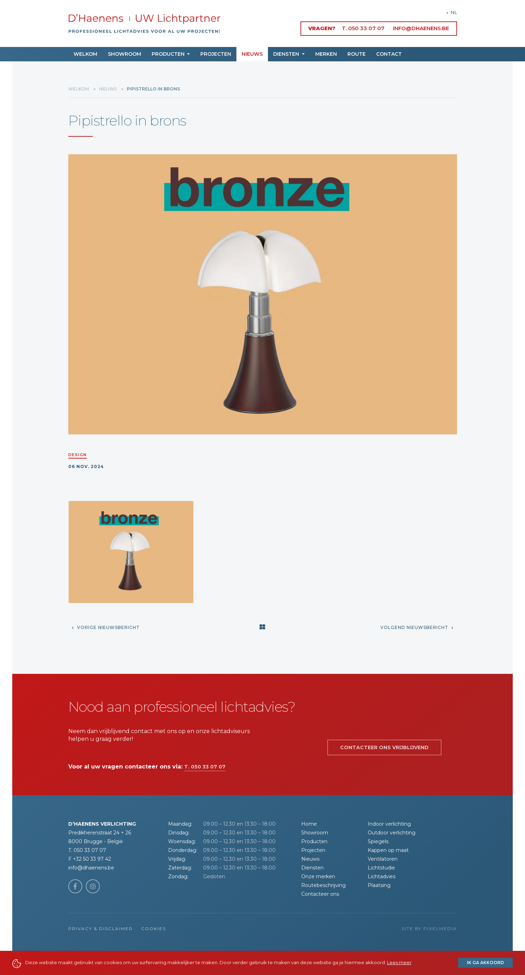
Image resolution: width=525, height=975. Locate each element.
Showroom (124, 54)
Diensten (312, 868)
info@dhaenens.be (421, 28)
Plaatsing (379, 885)
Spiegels (378, 841)
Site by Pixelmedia (429, 928)
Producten (314, 841)
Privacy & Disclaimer (100, 928)
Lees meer (399, 962)
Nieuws (252, 54)
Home (309, 824)
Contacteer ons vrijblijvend (384, 747)
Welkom (85, 54)
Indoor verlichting (389, 824)
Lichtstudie (381, 868)
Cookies (153, 928)
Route (356, 54)
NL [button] (453, 12)
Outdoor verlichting (391, 833)
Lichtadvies (381, 876)
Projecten (215, 54)
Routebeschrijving (323, 885)
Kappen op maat (388, 850)
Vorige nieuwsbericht (106, 627)
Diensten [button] (287, 54)
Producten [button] (169, 54)
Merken (326, 54)
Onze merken (318, 876)
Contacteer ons (320, 894)
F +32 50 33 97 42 (89, 859)
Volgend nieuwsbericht (417, 627)
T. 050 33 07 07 (363, 28)
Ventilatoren (383, 859)
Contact (389, 54)
